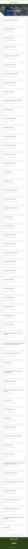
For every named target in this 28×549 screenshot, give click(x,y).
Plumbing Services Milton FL (8, 181)
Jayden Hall (5, 236)
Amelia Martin (6, 437)
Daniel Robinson (6, 155)
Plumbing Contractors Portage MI (9, 234)
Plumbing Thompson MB (8, 418)
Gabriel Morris (6, 245)
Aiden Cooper (6, 307)
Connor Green (6, 373)
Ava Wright (5, 146)
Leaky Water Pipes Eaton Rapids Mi (10, 145)
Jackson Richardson (6, 483)
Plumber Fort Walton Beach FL (9, 324)
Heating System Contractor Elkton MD (10, 270)
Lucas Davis (5, 354)
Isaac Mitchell (6, 419)
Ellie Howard (5, 455)
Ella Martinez (5, 382)
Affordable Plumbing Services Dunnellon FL (11, 73)
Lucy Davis (5, 164)
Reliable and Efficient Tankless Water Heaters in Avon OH (13, 481)
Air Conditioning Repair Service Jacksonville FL (12, 508)
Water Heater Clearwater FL (8, 109)
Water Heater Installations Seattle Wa (10, 136)
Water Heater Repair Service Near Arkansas (11, 55)
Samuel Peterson (6, 316)
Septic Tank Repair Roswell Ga (9, 306)
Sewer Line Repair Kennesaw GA (9, 297)
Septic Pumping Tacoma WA (8, 37)
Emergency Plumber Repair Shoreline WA (11, 472)
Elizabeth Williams (6, 465)
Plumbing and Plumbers (10, 21)
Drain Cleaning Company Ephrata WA (10, 82)
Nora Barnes (5, 428)
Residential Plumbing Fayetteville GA (10, 118)
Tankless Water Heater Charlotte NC (10, 490)
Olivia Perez (5, 21)
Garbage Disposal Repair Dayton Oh (10, 163)
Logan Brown (5, 492)
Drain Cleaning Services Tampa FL (9, 409)
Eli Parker (5, 401)
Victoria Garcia (6, 173)
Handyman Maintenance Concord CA (10, 427)
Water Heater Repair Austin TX (9, 453)
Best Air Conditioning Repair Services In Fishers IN (12, 499)
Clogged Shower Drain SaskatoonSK (10, 381)
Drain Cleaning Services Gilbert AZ (9, 315)
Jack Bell (5, 345)
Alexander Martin (6, 137)
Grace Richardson (6, 191)
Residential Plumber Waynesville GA (10, 243)
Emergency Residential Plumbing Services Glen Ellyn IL (13, 100)
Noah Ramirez (6, 335)
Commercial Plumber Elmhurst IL (9, 225)
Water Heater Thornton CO (8, 216)
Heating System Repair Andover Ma (10, 261)
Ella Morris (5, 66)
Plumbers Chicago (7, 527)
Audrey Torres (6, 200)
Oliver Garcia (5, 30)
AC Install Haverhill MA (7, 362)
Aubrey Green (6, 39)
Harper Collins (6, 48)
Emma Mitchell (6, 57)
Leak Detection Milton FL (8, 172)
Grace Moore (6, 218)
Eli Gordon (5, 75)
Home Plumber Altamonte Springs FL (10, 64)
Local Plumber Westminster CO (9, 91)
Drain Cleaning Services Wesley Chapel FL (11, 252)
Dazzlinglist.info (16, 547)
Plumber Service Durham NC (8, 444)
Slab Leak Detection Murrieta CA (9, 288)
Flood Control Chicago (7, 400)
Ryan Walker (5, 325)
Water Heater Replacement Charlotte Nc (11, 20)
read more (5, 24)
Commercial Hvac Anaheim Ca (9, 279)
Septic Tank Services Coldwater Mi (9, 154)
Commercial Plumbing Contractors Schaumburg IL (12, 353)
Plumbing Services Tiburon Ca (9, 127)
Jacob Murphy (6, 209)
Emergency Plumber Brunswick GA (9, 46)
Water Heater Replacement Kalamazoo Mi (11, 207)
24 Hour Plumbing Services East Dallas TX (11, 190)
